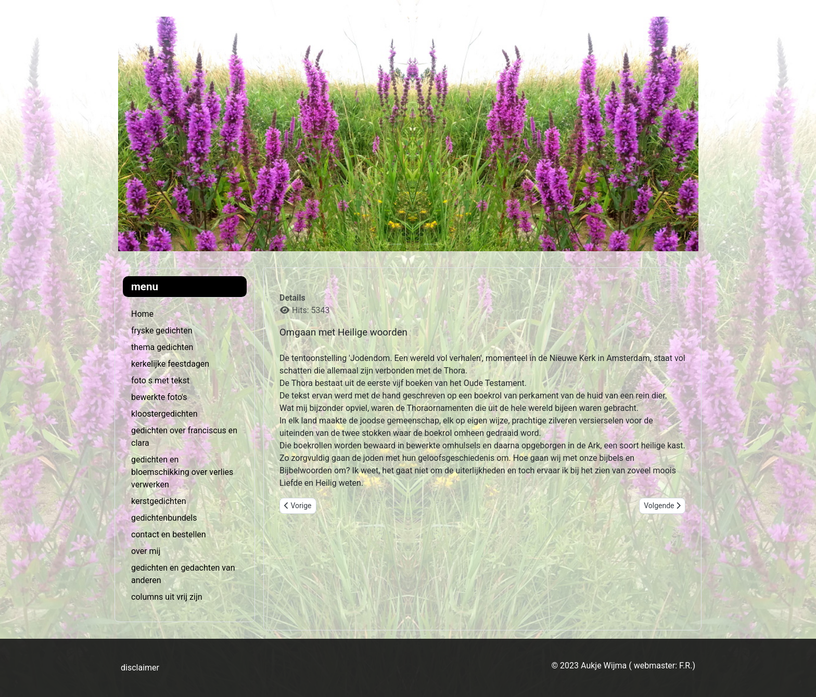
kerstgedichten (158, 501)
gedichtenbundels (164, 518)
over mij (145, 551)
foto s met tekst (160, 380)
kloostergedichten (164, 414)
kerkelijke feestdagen (170, 364)
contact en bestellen (168, 534)
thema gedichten (162, 347)
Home (142, 314)
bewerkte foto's (159, 397)
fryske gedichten (161, 330)
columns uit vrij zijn (166, 597)
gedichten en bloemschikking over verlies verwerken (182, 472)
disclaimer (140, 668)
